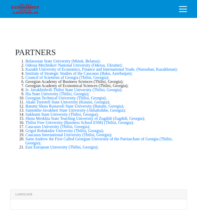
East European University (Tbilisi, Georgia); (61, 147)
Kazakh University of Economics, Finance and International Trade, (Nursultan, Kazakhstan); (101, 69)
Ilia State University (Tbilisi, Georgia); (57, 94)
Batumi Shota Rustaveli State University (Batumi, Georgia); (74, 106)
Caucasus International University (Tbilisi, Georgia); (68, 135)
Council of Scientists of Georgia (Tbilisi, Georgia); (67, 77)
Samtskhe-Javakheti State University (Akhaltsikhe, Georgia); (75, 110)
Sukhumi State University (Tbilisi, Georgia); (61, 114)
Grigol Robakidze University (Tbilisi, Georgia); (64, 131)
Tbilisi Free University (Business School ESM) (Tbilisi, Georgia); (79, 122)
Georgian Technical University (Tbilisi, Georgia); (66, 98)
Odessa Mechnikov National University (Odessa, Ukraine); (74, 65)
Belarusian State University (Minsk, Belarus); (63, 61)
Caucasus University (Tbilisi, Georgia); (57, 126)
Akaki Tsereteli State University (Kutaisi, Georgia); (67, 102)
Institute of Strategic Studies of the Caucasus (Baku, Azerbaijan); (78, 73)
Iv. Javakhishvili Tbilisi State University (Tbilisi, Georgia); (73, 90)
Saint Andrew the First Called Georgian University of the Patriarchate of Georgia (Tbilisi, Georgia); (99, 141)
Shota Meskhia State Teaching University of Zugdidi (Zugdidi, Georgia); (85, 118)
